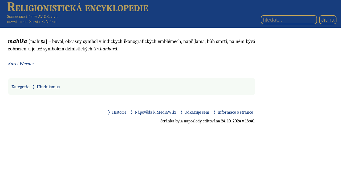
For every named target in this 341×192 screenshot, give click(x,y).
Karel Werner (21, 64)
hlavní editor (17, 21)
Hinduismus (48, 86)
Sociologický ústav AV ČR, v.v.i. (32, 16)
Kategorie (20, 86)
